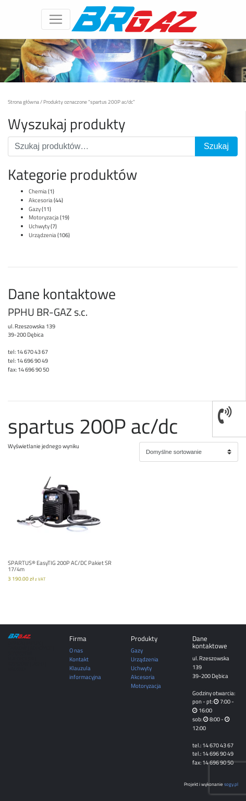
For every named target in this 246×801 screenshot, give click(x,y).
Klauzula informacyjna (85, 672)
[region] (123, 60)
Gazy (35, 208)
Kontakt (79, 659)
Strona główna (23, 101)
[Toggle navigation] (55, 19)
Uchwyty (39, 225)
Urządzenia (42, 234)
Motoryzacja (44, 217)
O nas (76, 650)
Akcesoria (41, 199)
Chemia (38, 191)
